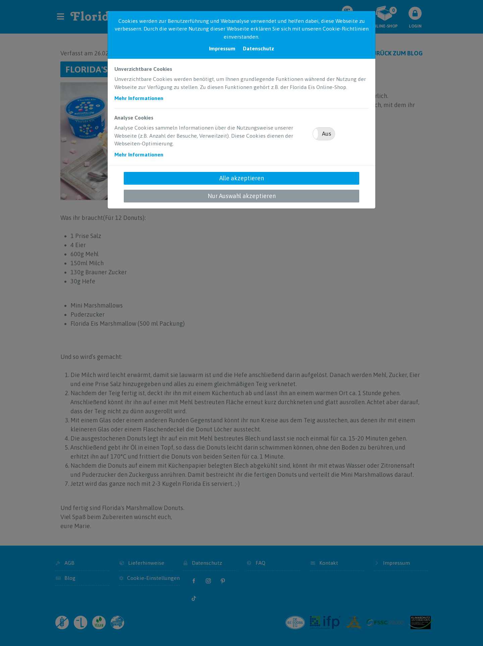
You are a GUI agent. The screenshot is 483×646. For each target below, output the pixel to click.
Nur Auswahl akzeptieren (242, 195)
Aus (326, 133)
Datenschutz (258, 48)
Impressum (222, 48)
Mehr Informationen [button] (138, 98)
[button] (324, 133)
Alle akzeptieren (241, 178)
